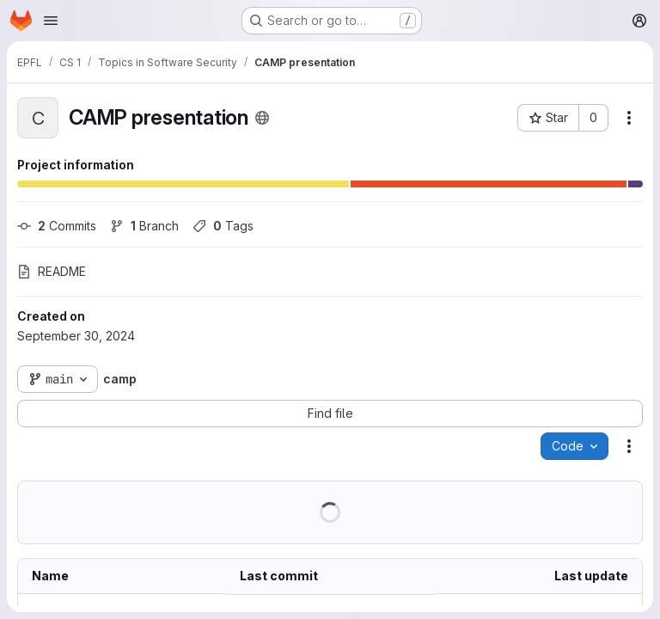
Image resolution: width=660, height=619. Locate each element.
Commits (56, 225)
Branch (144, 225)
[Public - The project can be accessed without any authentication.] (262, 118)
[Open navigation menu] (50, 20)
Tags (223, 225)
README (51, 271)
